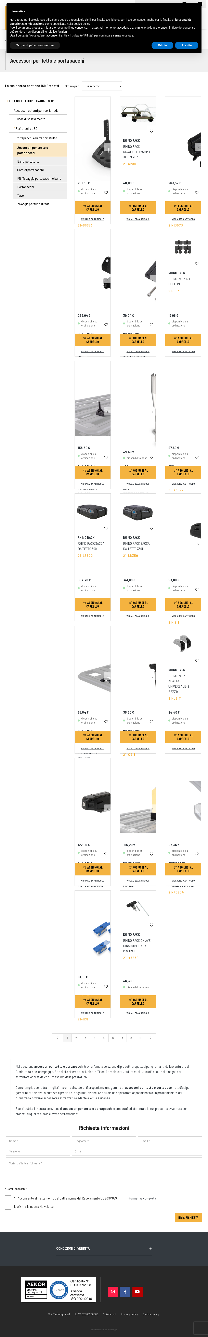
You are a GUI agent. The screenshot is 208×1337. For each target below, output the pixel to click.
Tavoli (21, 195)
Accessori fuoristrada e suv (30, 101)
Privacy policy (129, 1313)
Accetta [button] (186, 45)
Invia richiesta (188, 1217)
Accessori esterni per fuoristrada (36, 110)
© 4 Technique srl (59, 1314)
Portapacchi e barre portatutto (35, 138)
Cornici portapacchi (30, 170)
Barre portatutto (28, 161)
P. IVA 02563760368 (86, 1314)
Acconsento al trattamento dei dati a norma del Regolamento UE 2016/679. (85, 1198)
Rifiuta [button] (162, 45)
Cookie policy (151, 1313)
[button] (107, 116)
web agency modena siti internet (104, 1329)
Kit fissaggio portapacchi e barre (39, 178)
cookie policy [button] (82, 23)
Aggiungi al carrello (93, 207)
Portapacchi (25, 187)
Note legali (109, 1314)
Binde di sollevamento (30, 119)
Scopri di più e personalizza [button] (35, 45)
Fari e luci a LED (25, 128)
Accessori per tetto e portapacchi (32, 150)
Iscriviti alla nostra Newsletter (34, 1206)
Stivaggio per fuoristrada (31, 204)
